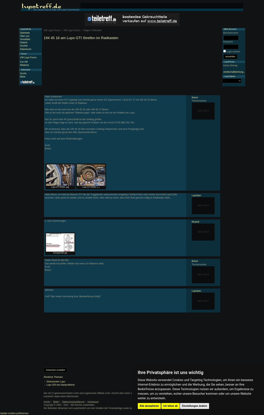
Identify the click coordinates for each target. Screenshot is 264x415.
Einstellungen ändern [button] (194, 405)
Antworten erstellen (55, 370)
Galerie (24, 42)
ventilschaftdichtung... (234, 72)
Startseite (25, 32)
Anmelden (25, 39)
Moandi (195, 221)
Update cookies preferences (14, 413)
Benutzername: (231, 32)
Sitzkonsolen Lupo (56, 381)
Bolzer (195, 97)
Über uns (24, 36)
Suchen (24, 45)
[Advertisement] (132, 68)
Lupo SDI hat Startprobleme (61, 385)
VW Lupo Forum (28, 57)
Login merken (233, 51)
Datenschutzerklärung (73, 401)
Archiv (47, 401)
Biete (22, 76)
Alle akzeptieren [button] (149, 405)
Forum (24, 54)
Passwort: (228, 41)
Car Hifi (24, 62)
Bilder (56, 401)
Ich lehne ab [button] (170, 405)
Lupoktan (196, 195)
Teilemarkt (25, 70)
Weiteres (24, 65)
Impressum (25, 49)
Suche (23, 73)
